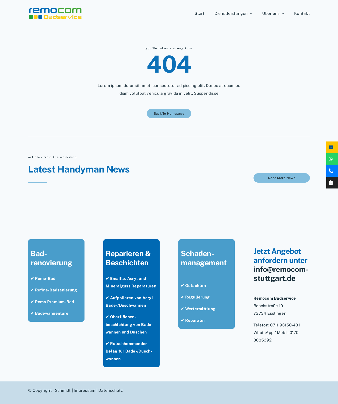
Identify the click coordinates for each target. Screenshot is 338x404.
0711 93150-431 (285, 325)
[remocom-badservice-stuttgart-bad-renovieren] (55, 9)
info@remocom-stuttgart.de (281, 273)
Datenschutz (110, 390)
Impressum (84, 390)
